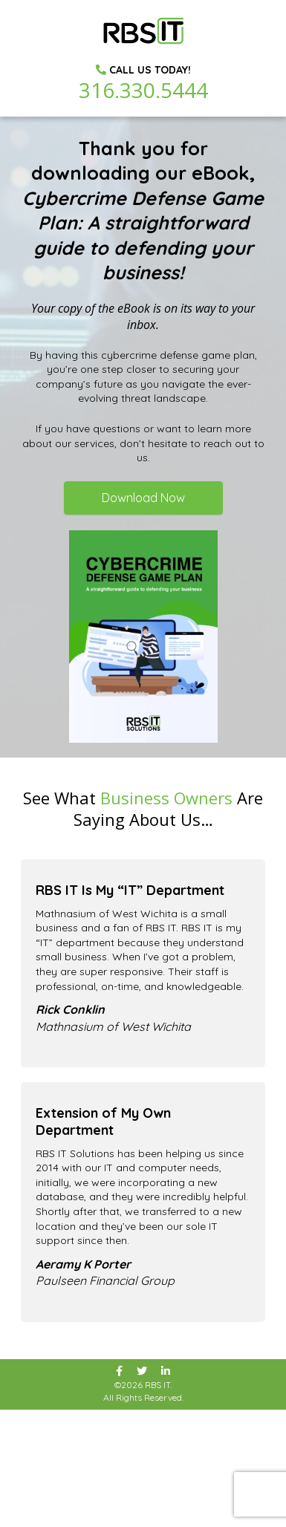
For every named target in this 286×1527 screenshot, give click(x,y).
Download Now (143, 497)
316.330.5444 (143, 90)
